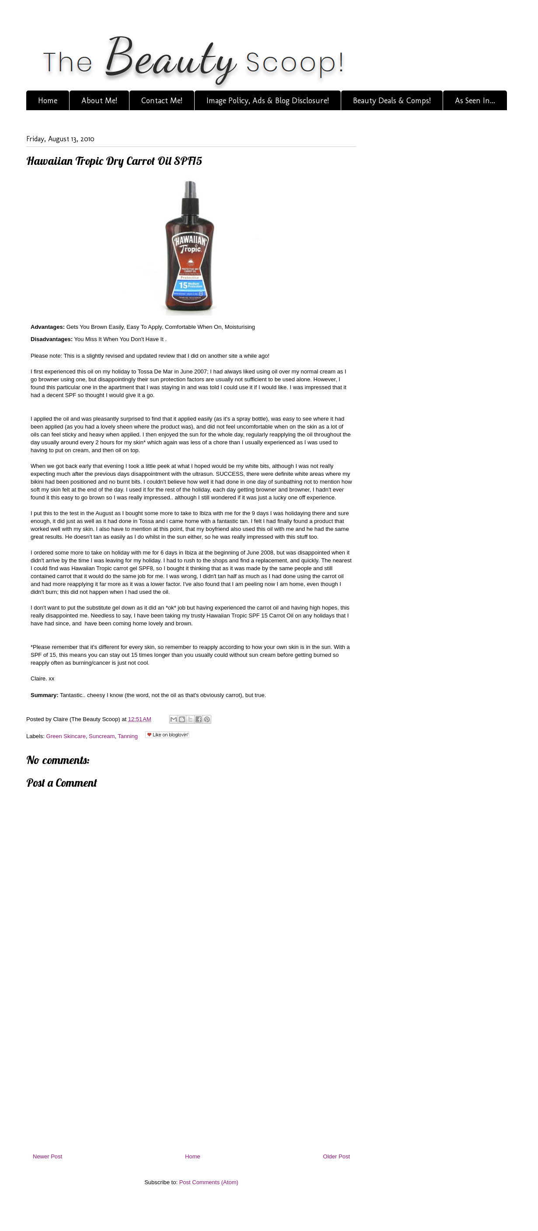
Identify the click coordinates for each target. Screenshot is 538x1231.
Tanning (128, 736)
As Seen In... (475, 100)
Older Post (336, 1156)
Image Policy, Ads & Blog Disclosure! (267, 100)
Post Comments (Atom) (208, 1182)
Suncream (102, 736)
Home (47, 100)
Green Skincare (66, 736)
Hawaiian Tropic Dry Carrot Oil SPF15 (114, 160)
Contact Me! (161, 100)
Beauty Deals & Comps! (392, 100)
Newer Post (47, 1156)
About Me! (99, 100)
